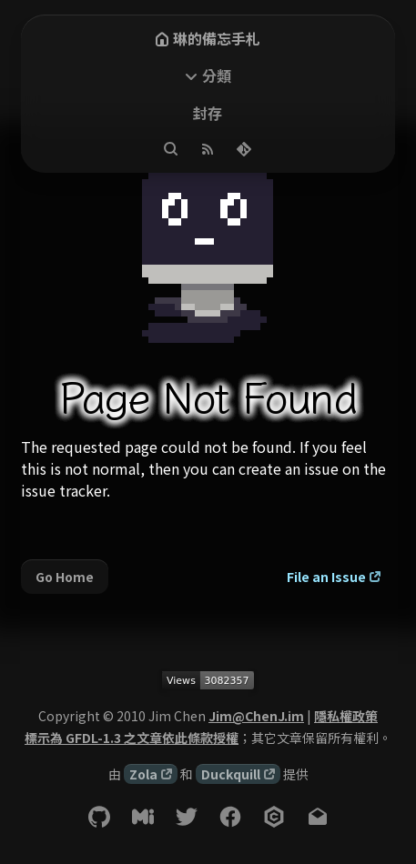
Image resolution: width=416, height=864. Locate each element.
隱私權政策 (346, 716)
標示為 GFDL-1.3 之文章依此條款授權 (131, 737)
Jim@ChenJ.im (256, 716)
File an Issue (326, 577)
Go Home (65, 577)
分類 (216, 75)
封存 (207, 113)
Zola (143, 774)
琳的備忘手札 (207, 38)
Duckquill (230, 774)
